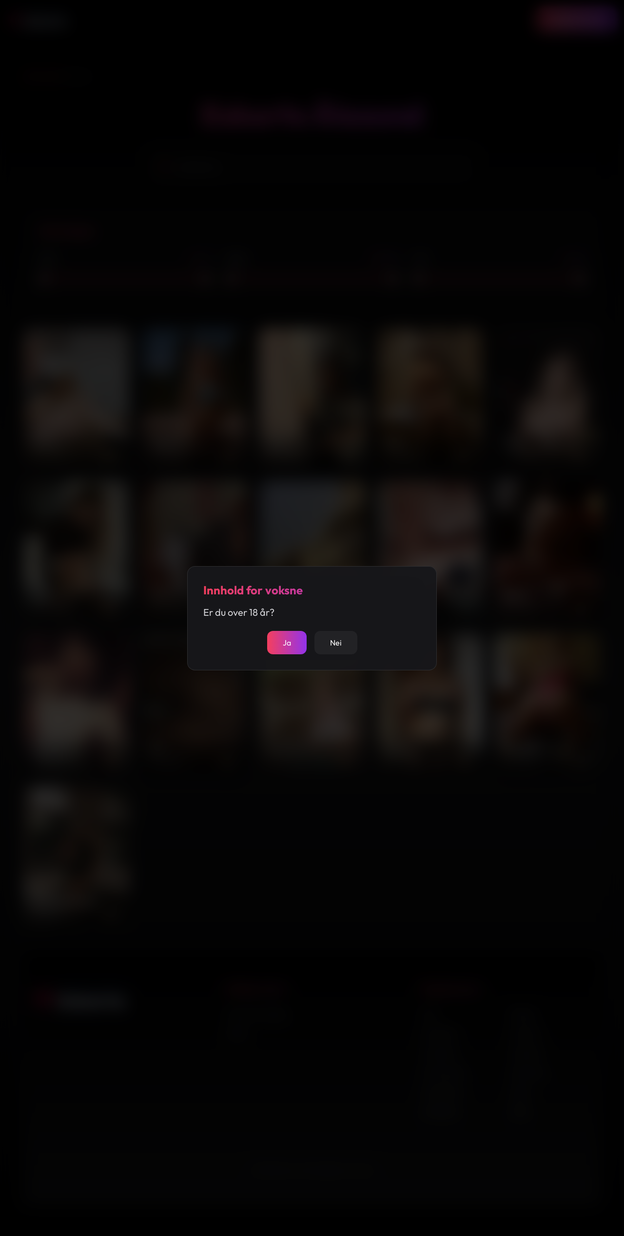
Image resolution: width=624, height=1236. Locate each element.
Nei (336, 642)
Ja (287, 642)
